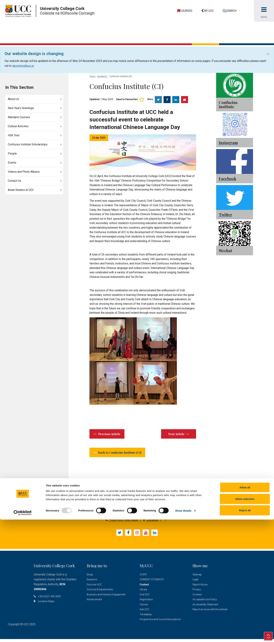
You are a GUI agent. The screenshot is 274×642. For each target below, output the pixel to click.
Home (92, 76)
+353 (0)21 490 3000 (121, 523)
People (12, 153)
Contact (144, 587)
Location (150, 523)
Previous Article (111, 434)
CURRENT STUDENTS (152, 582)
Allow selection (244, 621)
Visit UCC (145, 597)
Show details (183, 633)
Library (143, 592)
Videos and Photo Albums (24, 171)
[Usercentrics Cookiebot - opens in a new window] (22, 635)
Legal (195, 582)
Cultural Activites (18, 126)
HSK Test (13, 135)
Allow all (245, 609)
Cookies (197, 597)
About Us (13, 99)
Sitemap (197, 577)
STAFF (143, 577)
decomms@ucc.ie (23, 65)
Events (12, 162)
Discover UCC (94, 587)
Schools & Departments (100, 592)
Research (92, 582)
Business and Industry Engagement (106, 597)
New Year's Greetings (21, 108)
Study (90, 577)
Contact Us (14, 180)
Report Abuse (200, 587)
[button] (206, 11)
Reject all (245, 632)
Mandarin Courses (19, 117)
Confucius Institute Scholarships (28, 144)
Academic (102, 76)
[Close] (268, 54)
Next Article (178, 434)
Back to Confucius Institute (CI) (124, 454)
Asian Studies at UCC (21, 190)
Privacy (197, 592)
